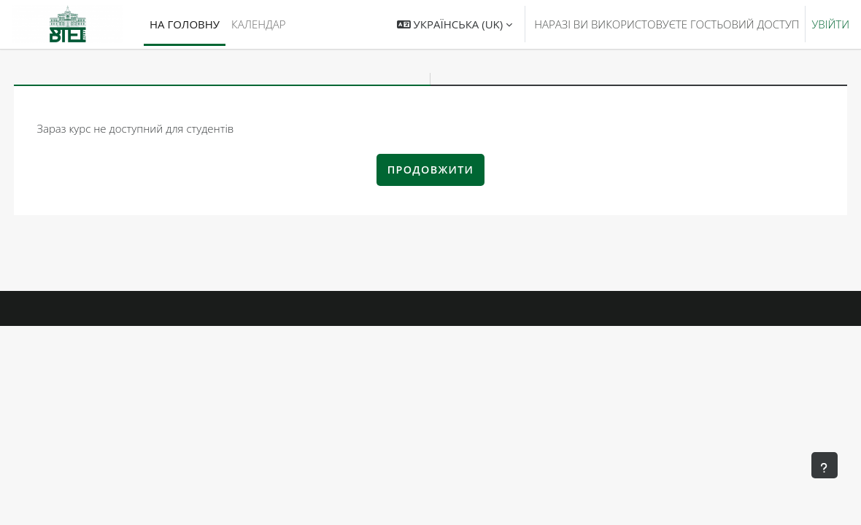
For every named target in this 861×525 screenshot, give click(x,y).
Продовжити (430, 169)
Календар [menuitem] (258, 24)
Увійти (830, 24)
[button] (454, 24)
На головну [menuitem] (185, 24)
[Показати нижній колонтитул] (824, 465)
